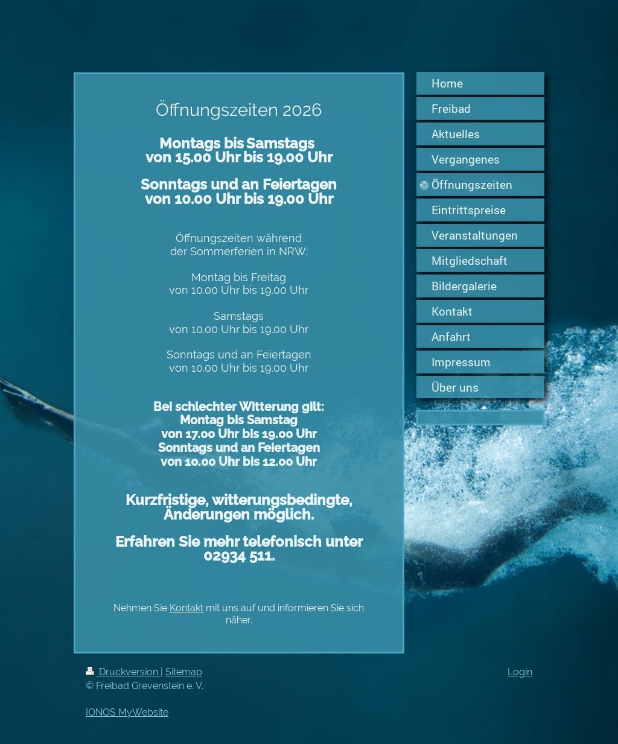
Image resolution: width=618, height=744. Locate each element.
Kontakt (186, 608)
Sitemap (183, 672)
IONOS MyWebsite (127, 712)
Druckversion (123, 672)
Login (520, 672)
